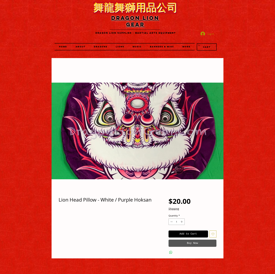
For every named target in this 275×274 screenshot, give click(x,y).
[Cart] (207, 47)
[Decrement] (171, 222)
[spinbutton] (176, 222)
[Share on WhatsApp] (171, 252)
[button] (120, 47)
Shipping (174, 208)
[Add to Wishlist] (213, 234)
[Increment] (182, 222)
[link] (199, 45)
